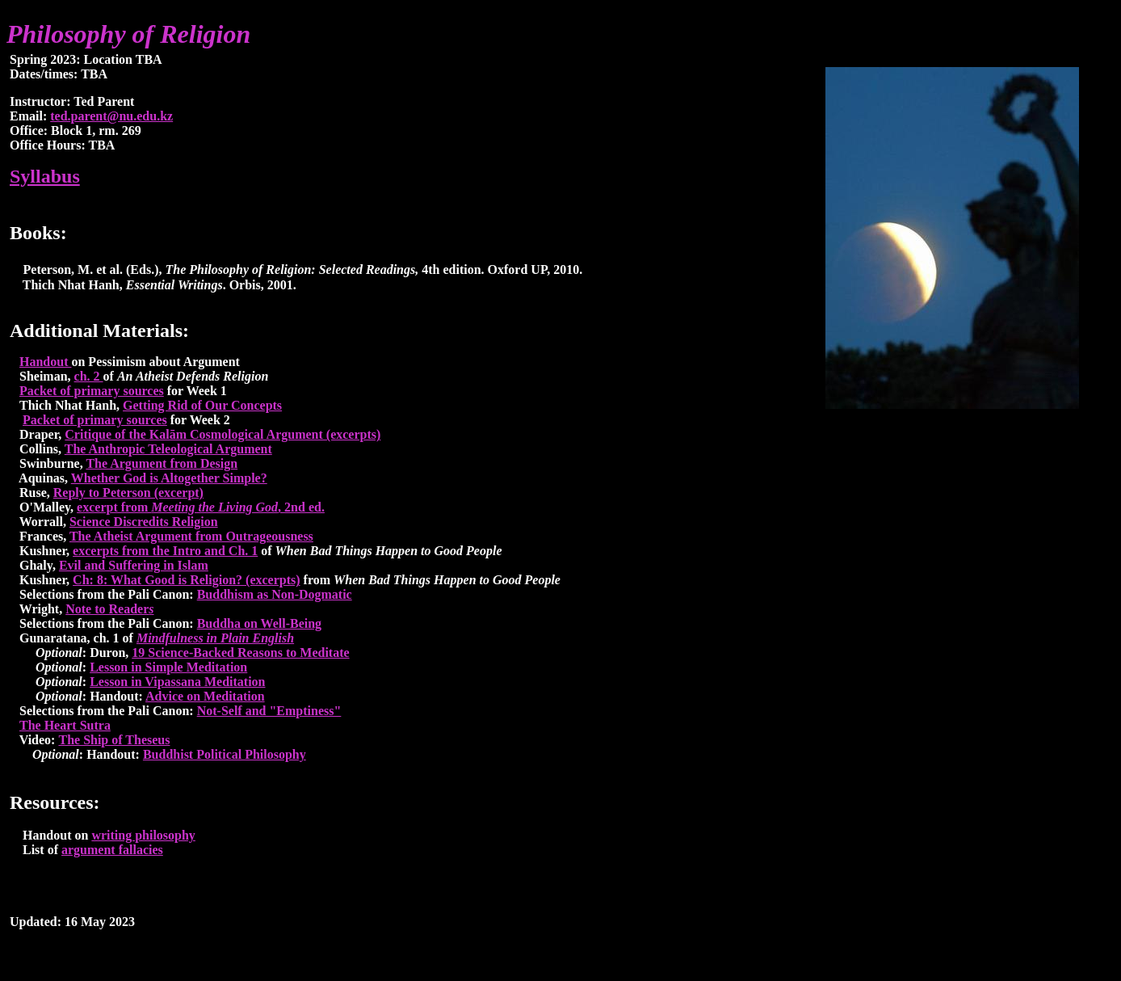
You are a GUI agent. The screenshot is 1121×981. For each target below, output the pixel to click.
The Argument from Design (161, 463)
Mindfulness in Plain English (215, 638)
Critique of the (107, 434)
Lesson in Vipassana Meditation (177, 681)
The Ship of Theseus (114, 740)
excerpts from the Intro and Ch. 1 (165, 551)
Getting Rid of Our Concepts (202, 405)
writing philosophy (143, 835)
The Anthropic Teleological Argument (168, 449)
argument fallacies (112, 850)
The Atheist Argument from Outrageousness (191, 536)
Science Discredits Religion (143, 521)
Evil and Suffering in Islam (133, 565)
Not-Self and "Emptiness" (269, 711)
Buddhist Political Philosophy (224, 754)
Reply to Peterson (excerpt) (128, 492)
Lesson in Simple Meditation (168, 667)
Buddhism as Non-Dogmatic (274, 594)
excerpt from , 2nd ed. (201, 507)
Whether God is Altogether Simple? (169, 478)
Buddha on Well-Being (259, 623)
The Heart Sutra (65, 725)
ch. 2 (88, 376)
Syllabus (45, 176)
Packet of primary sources (91, 391)
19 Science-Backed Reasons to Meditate (240, 652)
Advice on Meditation (205, 696)
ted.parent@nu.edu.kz (111, 116)
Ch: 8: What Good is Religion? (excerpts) (186, 580)
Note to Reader (109, 609)
